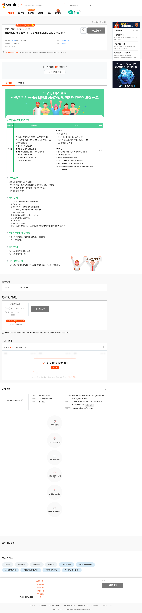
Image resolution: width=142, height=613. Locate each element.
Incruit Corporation (73, 609)
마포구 (26, 287)
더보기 (105, 390)
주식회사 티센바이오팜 (12, 28)
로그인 (42, 363)
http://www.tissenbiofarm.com (82, 408)
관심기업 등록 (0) (15, 324)
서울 (21, 287)
